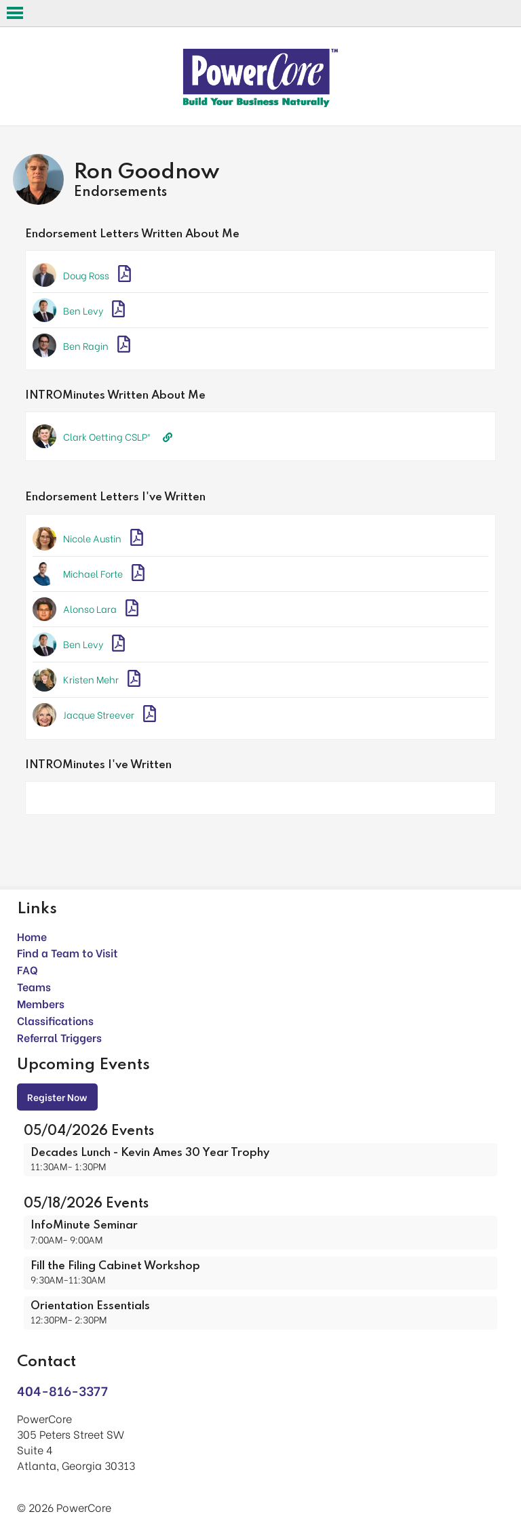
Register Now (57, 1097)
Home (32, 936)
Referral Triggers (59, 1037)
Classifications (55, 1020)
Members (40, 1003)
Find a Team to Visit (67, 952)
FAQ (27, 969)
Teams (34, 986)
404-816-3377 (62, 1390)
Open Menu (15, 13)
